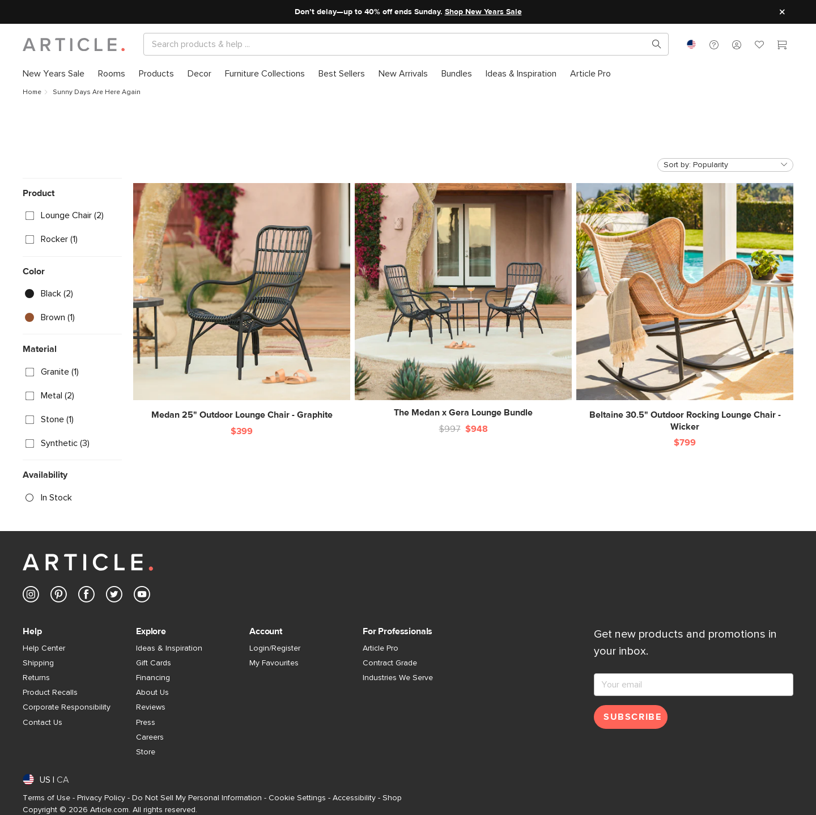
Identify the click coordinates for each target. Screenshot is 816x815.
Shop (392, 798)
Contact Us (42, 723)
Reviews (150, 707)
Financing (153, 678)
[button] (714, 44)
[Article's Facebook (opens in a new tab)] (86, 596)
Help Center (44, 648)
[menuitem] (57, 73)
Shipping (38, 663)
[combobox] (691, 44)
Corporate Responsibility (66, 707)
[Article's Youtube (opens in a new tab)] (142, 596)
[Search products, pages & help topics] (652, 44)
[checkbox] (72, 216)
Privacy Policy (101, 798)
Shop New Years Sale (483, 12)
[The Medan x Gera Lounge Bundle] (463, 301)
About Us (152, 693)
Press (145, 723)
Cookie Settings (297, 798)
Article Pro (380, 648)
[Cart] (782, 45)
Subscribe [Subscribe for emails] (632, 716)
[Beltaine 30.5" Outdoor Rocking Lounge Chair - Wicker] (684, 308)
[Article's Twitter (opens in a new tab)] (114, 596)
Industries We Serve (398, 678)
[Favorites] (759, 45)
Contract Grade (390, 663)
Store (145, 752)
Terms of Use (46, 798)
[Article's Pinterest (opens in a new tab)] (58, 596)
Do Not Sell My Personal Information (197, 798)
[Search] (397, 44)
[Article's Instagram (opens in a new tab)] (31, 596)
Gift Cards (153, 663)
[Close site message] (782, 12)
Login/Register (274, 648)
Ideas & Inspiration (169, 648)
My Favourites (274, 663)
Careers (150, 737)
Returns (36, 678)
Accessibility (354, 798)
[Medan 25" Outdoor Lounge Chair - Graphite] (241, 302)
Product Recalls (50, 693)
